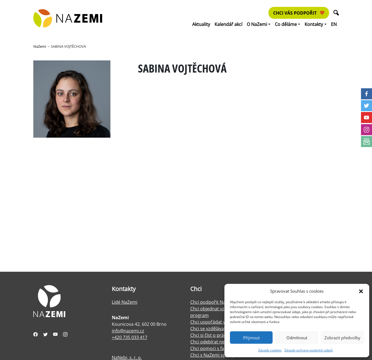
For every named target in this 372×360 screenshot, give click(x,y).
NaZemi (39, 46)
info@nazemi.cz (128, 331)
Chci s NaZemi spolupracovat (220, 355)
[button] (361, 291)
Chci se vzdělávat (208, 329)
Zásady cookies (270, 350)
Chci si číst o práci (208, 335)
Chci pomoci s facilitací (213, 348)
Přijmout (251, 337)
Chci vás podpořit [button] (298, 13)
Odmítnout (296, 337)
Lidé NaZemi (124, 302)
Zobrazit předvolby (342, 337)
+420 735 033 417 (129, 337)
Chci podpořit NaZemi (213, 302)
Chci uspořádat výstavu (214, 322)
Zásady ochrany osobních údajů (308, 350)
